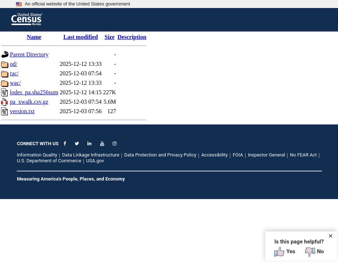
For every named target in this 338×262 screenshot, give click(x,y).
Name (34, 37)
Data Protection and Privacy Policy (160, 155)
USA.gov (95, 160)
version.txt (22, 111)
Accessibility (214, 155)
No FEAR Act (303, 155)
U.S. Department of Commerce (49, 160)
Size (110, 37)
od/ (13, 64)
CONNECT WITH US (37, 143)
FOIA (238, 155)
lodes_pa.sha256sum (34, 92)
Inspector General (266, 155)
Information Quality (37, 155)
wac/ (15, 83)
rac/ (14, 73)
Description (132, 37)
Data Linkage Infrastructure (90, 155)
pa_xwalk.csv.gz (29, 102)
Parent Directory (29, 54)
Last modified (80, 37)
